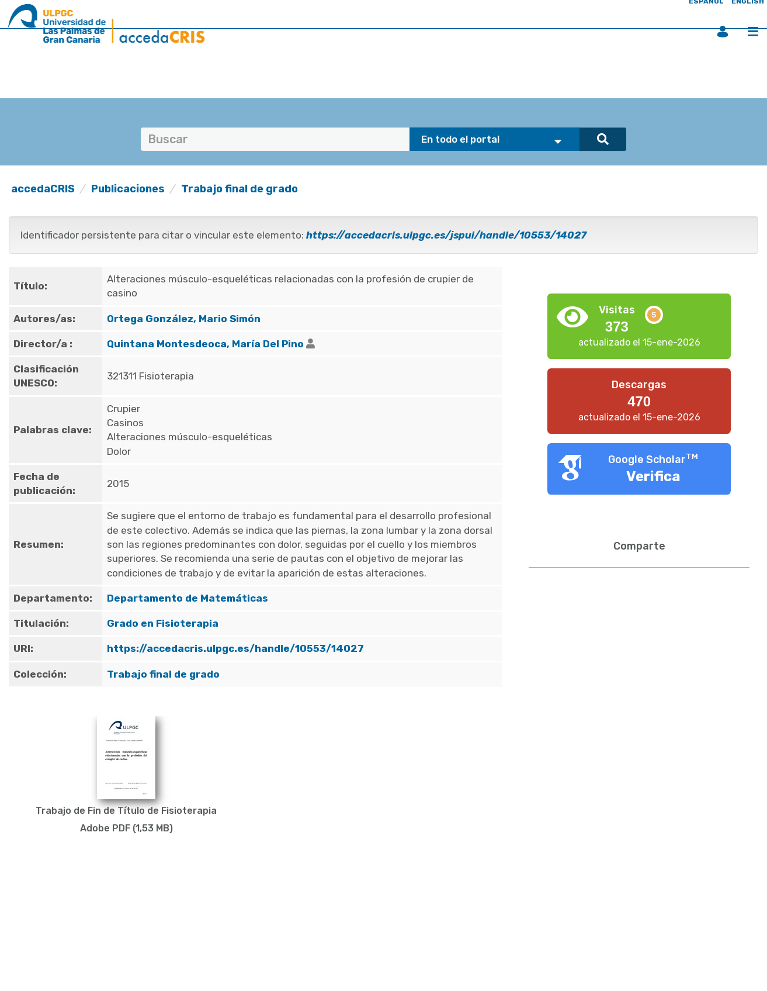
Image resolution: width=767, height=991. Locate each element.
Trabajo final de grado (239, 188)
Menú (753, 32)
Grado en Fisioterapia (162, 623)
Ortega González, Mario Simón (184, 318)
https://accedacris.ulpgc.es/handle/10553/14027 (235, 648)
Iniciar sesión (723, 32)
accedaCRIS (43, 188)
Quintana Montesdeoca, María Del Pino (205, 344)
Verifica (653, 476)
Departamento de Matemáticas (187, 598)
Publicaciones (128, 188)
